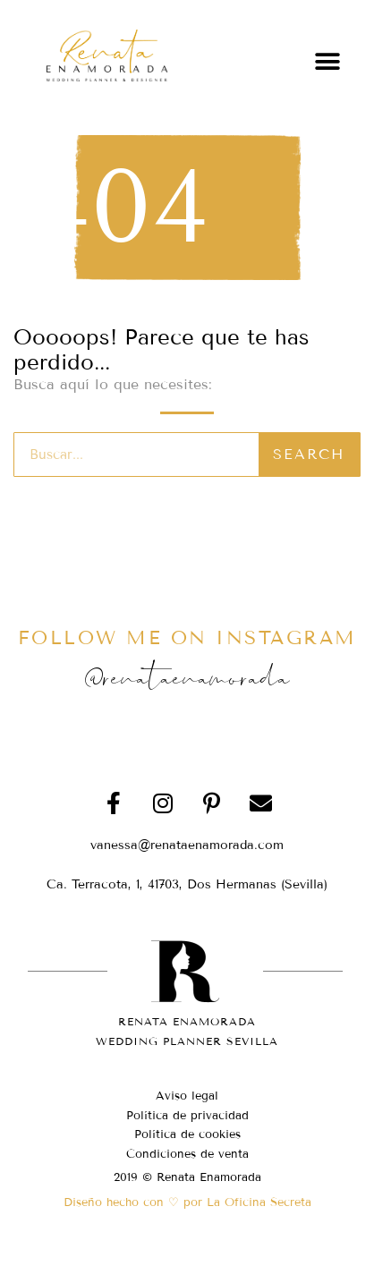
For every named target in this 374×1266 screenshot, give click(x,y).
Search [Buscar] (308, 454)
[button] (327, 61)
